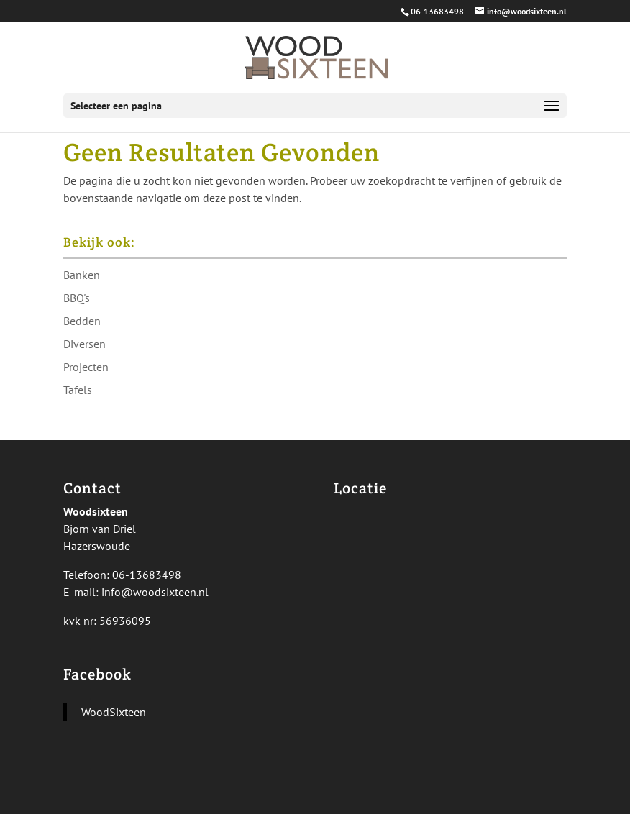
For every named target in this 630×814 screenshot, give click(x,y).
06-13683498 (437, 11)
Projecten (86, 367)
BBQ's (76, 298)
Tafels (77, 390)
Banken (81, 274)
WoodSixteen (113, 712)
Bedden (82, 321)
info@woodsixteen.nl (155, 592)
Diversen (84, 344)
